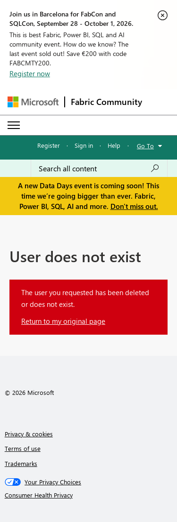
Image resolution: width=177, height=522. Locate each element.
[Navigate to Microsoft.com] (33, 101)
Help (114, 145)
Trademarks (21, 463)
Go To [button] (145, 146)
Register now (29, 73)
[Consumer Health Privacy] (89, 495)
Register (48, 145)
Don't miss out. (134, 206)
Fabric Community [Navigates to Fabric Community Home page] (106, 101)
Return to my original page (63, 321)
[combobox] (99, 168)
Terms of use (23, 448)
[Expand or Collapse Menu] (13, 125)
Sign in (84, 145)
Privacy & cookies (29, 434)
